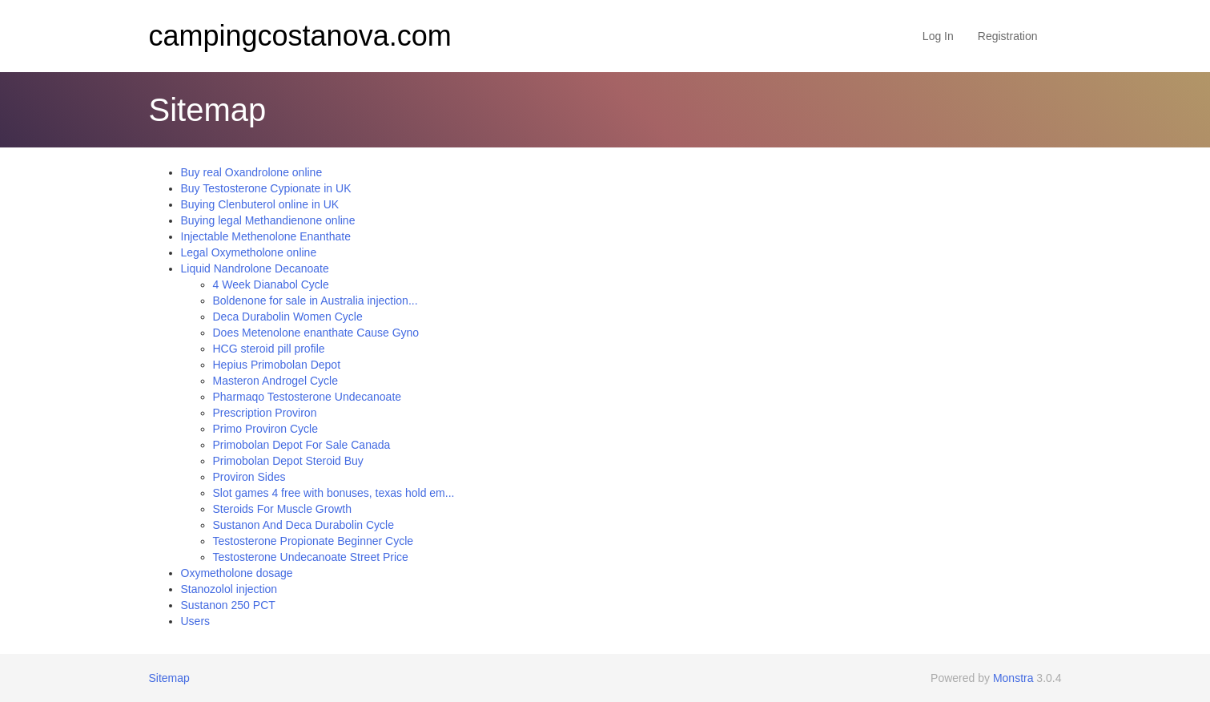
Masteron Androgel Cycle (275, 380)
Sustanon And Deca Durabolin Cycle (303, 524)
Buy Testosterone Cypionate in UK (266, 188)
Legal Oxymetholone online (249, 252)
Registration (1008, 36)
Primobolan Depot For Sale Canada (302, 444)
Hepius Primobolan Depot (277, 364)
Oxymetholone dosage (237, 573)
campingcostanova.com (300, 35)
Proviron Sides (249, 476)
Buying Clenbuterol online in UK (260, 204)
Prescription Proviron (265, 412)
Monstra (1013, 678)
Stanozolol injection (229, 589)
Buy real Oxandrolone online (252, 172)
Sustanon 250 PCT (228, 605)
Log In (938, 36)
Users (196, 621)
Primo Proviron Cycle (265, 428)
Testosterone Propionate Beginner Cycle (313, 541)
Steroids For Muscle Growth (282, 508)
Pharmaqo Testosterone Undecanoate (307, 396)
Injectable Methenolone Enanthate (266, 236)
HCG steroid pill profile (269, 348)
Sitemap (169, 678)
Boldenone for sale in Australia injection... (315, 300)
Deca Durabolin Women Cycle (288, 316)
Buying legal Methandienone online (268, 220)
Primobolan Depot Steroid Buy (288, 460)
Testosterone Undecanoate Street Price (310, 557)
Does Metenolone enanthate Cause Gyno (316, 332)
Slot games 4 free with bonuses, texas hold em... (334, 492)
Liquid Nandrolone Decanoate (255, 268)
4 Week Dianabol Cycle (271, 284)
